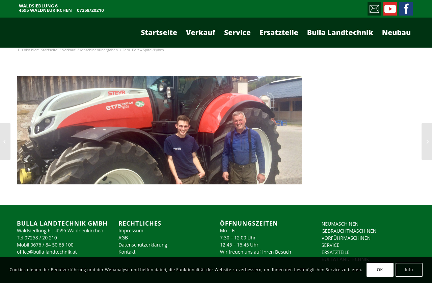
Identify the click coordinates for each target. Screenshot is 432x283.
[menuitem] (159, 32)
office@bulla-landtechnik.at (47, 252)
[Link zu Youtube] (389, 7)
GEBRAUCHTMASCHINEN (349, 231)
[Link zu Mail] (373, 7)
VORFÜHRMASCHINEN (346, 238)
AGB (123, 237)
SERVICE (331, 245)
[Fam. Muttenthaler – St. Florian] (5, 141)
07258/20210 (90, 10)
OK (380, 270)
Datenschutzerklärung (142, 244)
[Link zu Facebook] (405, 7)
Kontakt (127, 252)
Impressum (130, 230)
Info (409, 270)
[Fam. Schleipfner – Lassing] (427, 141)
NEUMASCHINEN (340, 224)
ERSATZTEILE (336, 252)
